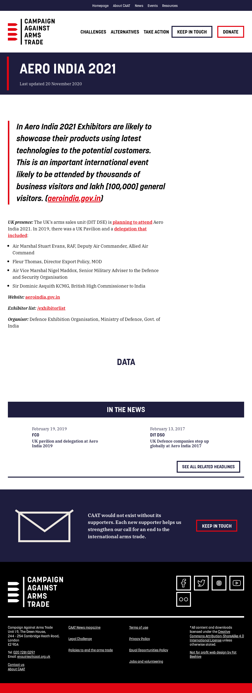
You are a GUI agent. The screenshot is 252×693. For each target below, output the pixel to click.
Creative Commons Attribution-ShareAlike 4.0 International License (217, 635)
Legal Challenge (80, 639)
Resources (170, 5)
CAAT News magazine (84, 627)
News (139, 5)
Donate (230, 32)
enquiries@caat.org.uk (33, 656)
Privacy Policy (139, 639)
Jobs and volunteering (146, 661)
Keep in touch (192, 32)
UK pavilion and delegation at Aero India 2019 (65, 443)
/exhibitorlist (51, 308)
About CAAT (121, 5)
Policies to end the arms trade (90, 650)
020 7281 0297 (24, 652)
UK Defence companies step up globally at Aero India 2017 (179, 443)
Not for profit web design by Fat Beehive (213, 654)
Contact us (16, 664)
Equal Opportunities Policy (148, 650)
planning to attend (132, 222)
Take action (156, 32)
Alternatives (125, 32)
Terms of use (138, 627)
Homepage (100, 5)
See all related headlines (208, 466)
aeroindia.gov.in (74, 198)
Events (153, 5)
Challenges (93, 32)
